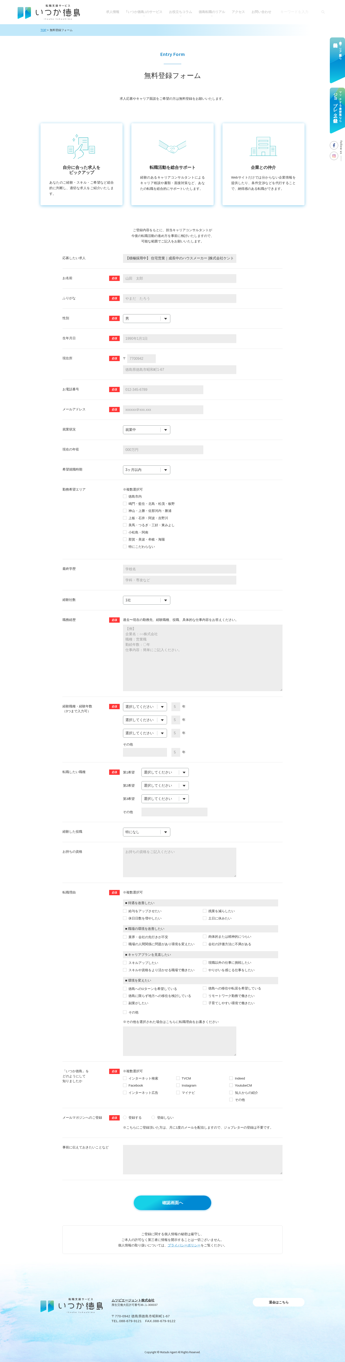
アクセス (238, 12)
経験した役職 (72, 831)
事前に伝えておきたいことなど (85, 1147)
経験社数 (69, 600)
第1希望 (129, 772)
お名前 (67, 278)
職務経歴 (69, 620)
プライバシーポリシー (184, 1245)
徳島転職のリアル (212, 12)
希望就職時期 (72, 469)
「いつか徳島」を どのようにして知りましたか (75, 1076)
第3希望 (129, 799)
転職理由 (69, 892)
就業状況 (69, 429)
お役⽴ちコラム (180, 12)
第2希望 (129, 785)
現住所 (67, 358)
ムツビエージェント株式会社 (133, 1300)
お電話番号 (70, 389)
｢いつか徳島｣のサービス (144, 12)
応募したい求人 (74, 258)
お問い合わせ (261, 12)
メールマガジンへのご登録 (82, 1117)
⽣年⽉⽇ (69, 338)
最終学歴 (69, 568)
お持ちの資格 (72, 851)
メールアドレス (74, 409)
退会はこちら (279, 1302)
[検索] (323, 11)
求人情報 (112, 12)
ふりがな (69, 298)
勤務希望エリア (74, 489)
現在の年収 (70, 449)
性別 (65, 318)
